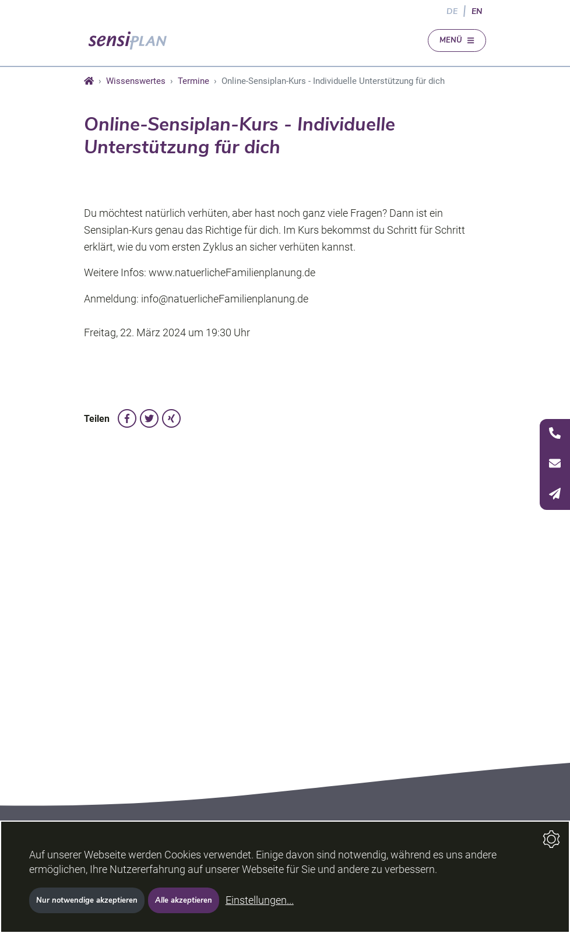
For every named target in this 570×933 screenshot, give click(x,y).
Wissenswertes (136, 81)
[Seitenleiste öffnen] (555, 464)
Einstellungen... (260, 900)
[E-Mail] (555, 495)
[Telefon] (555, 434)
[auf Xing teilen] (171, 418)
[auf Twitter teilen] (149, 418)
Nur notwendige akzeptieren (87, 900)
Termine (193, 81)
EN (477, 11)
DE (452, 11)
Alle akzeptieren (183, 900)
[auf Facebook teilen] (127, 418)
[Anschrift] (555, 464)
